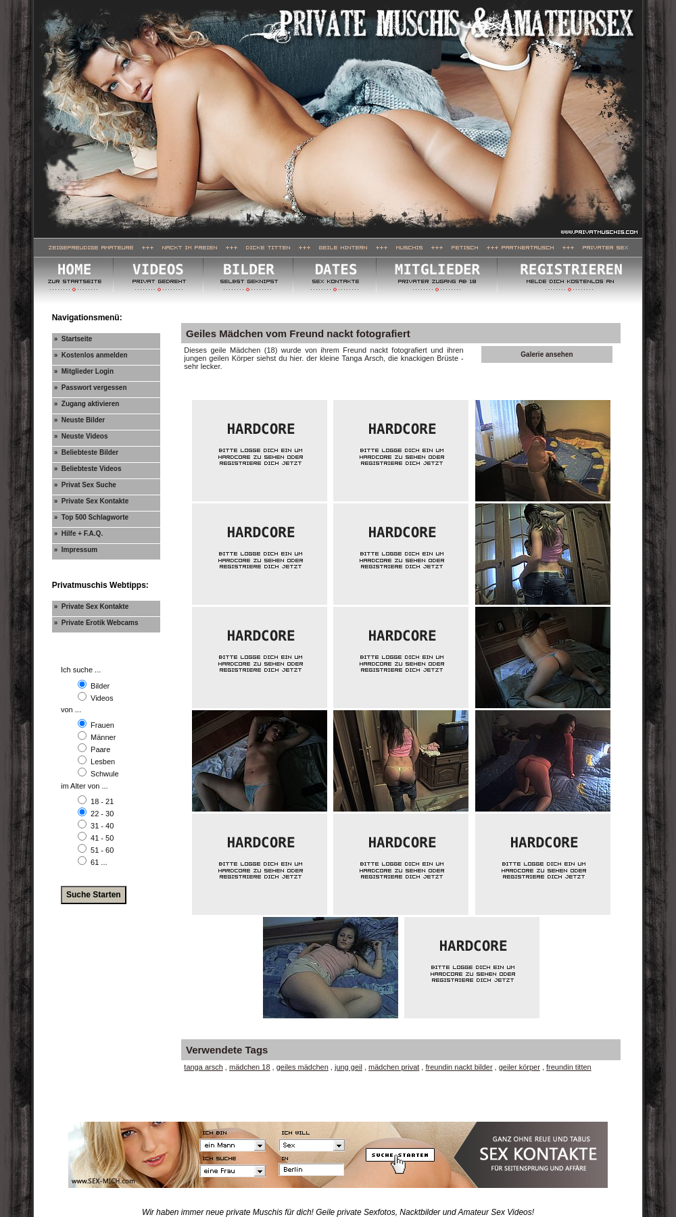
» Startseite (73, 339)
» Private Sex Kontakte (91, 501)
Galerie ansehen (547, 354)
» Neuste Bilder (79, 420)
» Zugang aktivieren (87, 403)
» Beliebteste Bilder (86, 452)
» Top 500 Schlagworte (91, 517)
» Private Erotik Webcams (96, 622)
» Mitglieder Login (84, 371)
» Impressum (75, 549)
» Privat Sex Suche (85, 485)
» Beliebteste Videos (88, 468)
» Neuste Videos (81, 436)
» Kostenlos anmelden (91, 355)
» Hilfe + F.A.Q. (78, 533)
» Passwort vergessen (90, 387)
